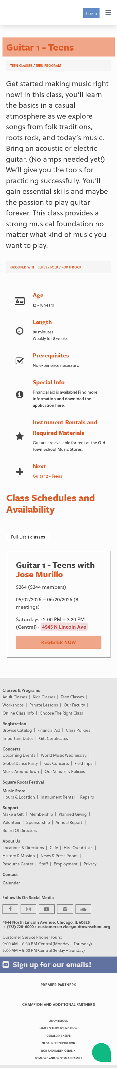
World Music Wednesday (63, 755)
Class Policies (78, 730)
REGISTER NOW (58, 642)
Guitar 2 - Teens (47, 476)
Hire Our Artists (78, 847)
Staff (43, 864)
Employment (66, 864)
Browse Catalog (17, 730)
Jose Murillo (39, 574)
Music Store (14, 791)
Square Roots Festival (23, 782)
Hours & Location (18, 797)
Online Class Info (18, 713)
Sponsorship (38, 822)
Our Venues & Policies (65, 771)
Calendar (11, 883)
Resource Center (17, 864)
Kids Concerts (56, 763)
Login (91, 13)
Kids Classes (44, 697)
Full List (28, 537)
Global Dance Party (20, 763)
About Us (11, 841)
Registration (14, 723)
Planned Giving (73, 814)
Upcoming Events (18, 755)
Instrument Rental (58, 797)
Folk (54, 267)
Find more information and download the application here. (65, 398)
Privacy (90, 864)
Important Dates (17, 738)
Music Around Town (20, 771)
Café (54, 847)
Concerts (11, 749)
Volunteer (11, 822)
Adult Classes (14, 697)
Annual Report (69, 822)
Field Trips (83, 763)
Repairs (87, 797)
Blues (42, 267)
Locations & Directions (23, 847)
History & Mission (18, 856)
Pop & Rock (71, 267)
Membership (41, 814)
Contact (10, 874)
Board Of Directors (19, 830)
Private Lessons (43, 705)
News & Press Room (59, 856)
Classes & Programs (21, 690)
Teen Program (48, 65)
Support (10, 807)
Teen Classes (21, 65)
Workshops (13, 705)
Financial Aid (48, 730)
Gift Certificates (53, 738)
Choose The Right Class (61, 713)
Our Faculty (74, 705)
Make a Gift (13, 814)
